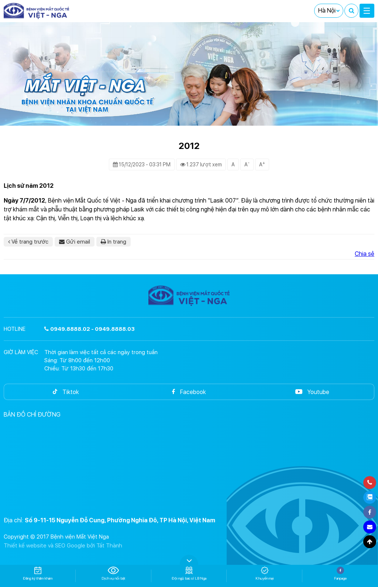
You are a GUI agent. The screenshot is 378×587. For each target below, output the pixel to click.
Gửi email (74, 241)
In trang (113, 241)
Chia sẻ (364, 253)
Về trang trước (28, 241)
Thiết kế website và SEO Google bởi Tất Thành (63, 545)
